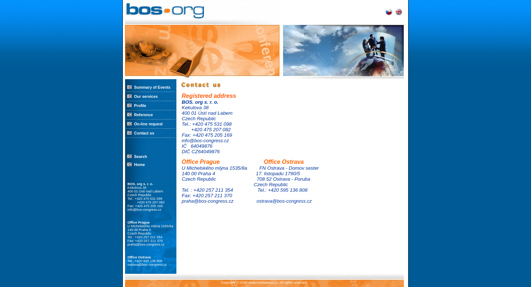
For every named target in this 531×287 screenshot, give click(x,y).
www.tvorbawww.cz (263, 282)
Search (140, 156)
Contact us (144, 133)
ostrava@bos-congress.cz (147, 264)
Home (139, 164)
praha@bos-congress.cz (146, 244)
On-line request (148, 124)
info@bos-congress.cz (144, 209)
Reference (143, 115)
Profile (140, 105)
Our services (146, 96)
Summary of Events (152, 87)
